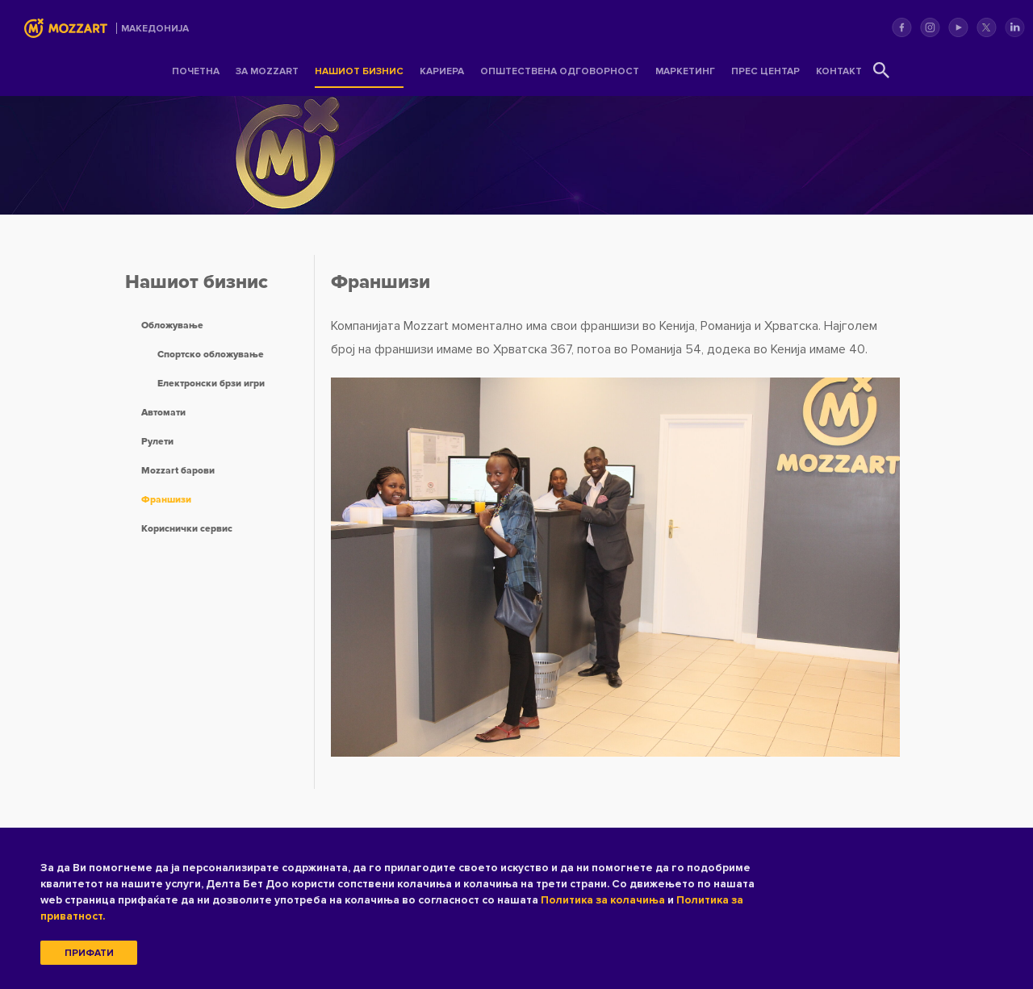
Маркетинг (685, 71)
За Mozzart (267, 71)
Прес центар (765, 71)
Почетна (196, 71)
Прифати (89, 953)
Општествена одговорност (559, 71)
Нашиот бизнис (359, 71)
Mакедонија (155, 29)
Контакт (839, 71)
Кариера (442, 71)
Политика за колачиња (603, 900)
